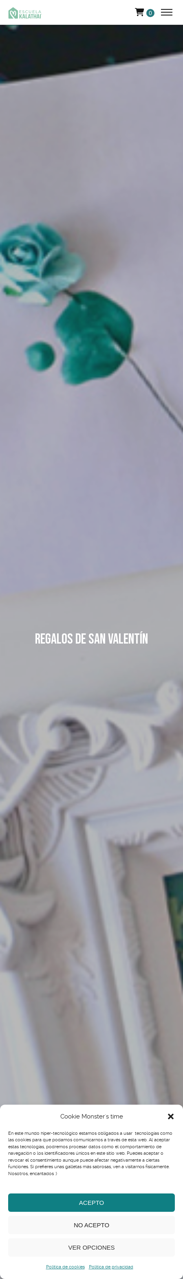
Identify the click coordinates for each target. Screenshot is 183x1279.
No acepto (91, 1225)
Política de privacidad (111, 1267)
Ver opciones (91, 1247)
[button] (171, 1116)
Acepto (91, 1202)
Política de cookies (65, 1267)
